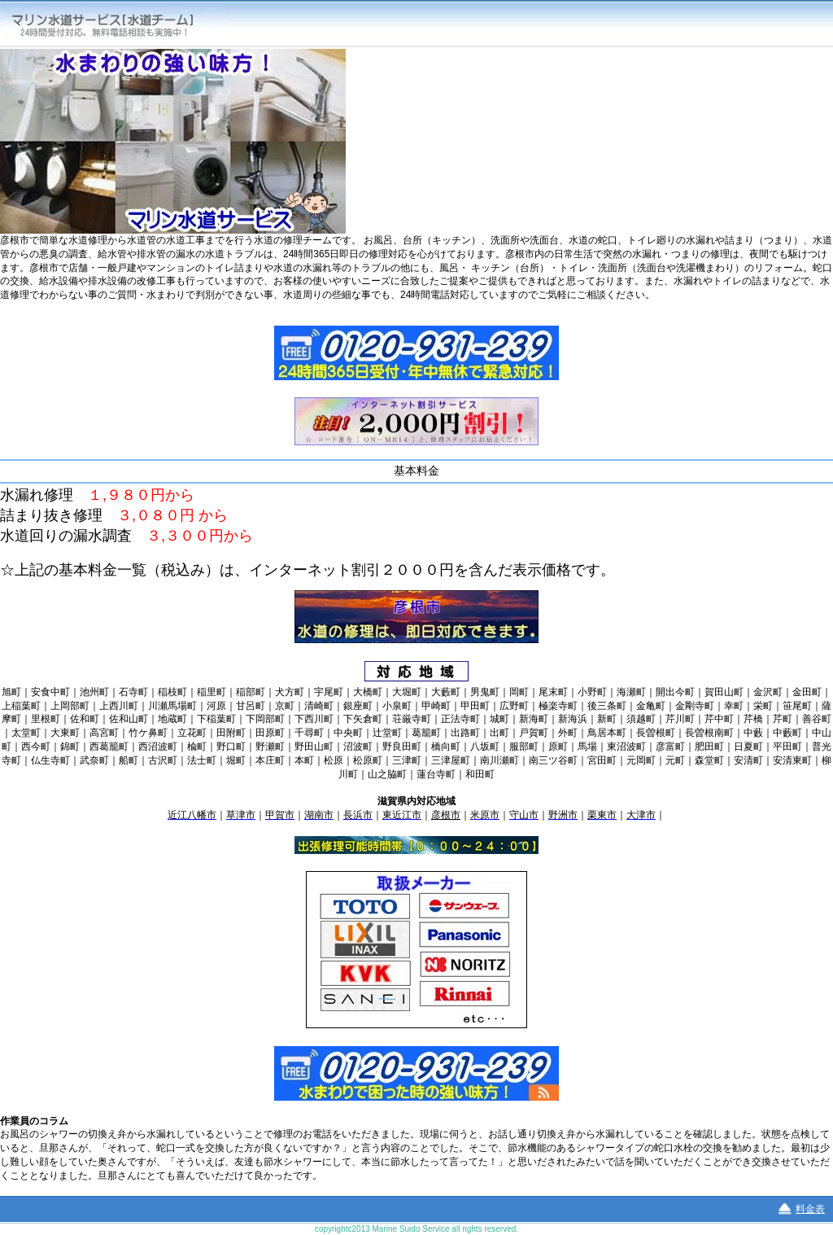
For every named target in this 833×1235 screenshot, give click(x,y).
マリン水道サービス (115, 24)
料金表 (810, 1209)
